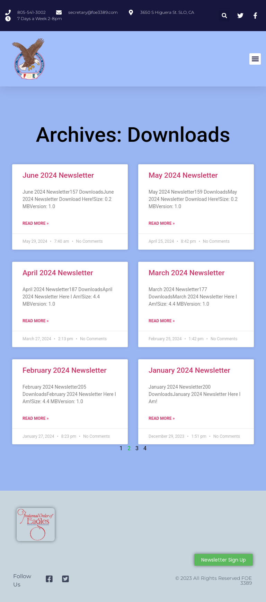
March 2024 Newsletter (187, 273)
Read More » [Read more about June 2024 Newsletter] (35, 223)
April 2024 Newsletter (58, 273)
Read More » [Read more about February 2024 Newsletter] (35, 418)
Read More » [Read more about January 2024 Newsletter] (162, 418)
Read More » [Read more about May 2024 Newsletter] (162, 223)
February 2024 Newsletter (65, 370)
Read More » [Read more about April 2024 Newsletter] (35, 320)
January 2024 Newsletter (189, 370)
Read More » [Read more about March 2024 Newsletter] (162, 320)
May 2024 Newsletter (183, 175)
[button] (224, 15)
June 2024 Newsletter (58, 175)
